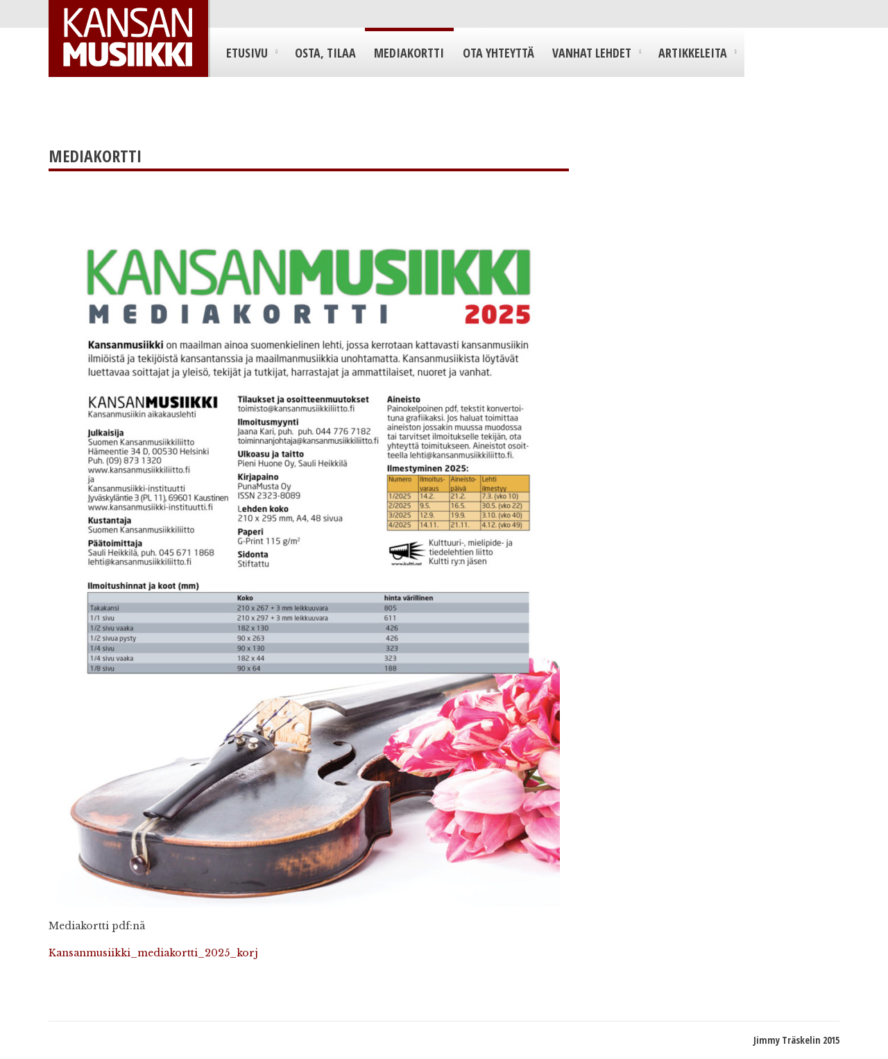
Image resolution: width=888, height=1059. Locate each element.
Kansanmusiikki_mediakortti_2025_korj (153, 953)
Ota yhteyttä (498, 52)
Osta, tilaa (325, 52)
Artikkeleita (692, 52)
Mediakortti (409, 52)
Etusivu (247, 52)
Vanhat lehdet (591, 52)
